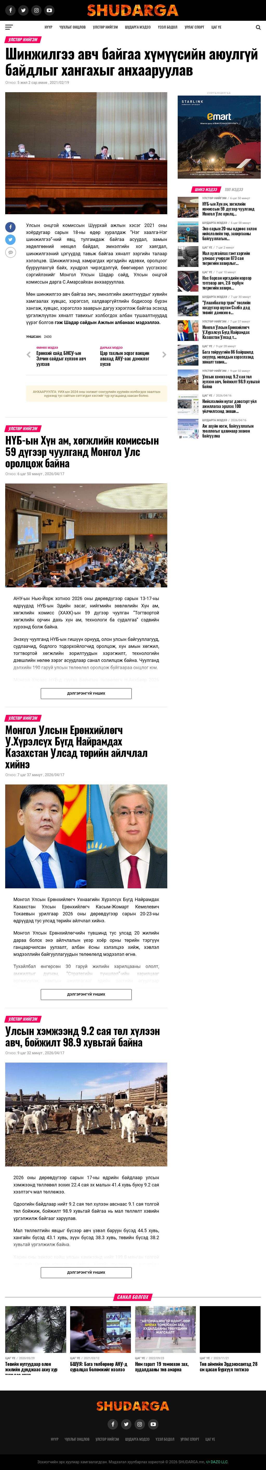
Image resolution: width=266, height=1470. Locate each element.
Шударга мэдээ (138, 27)
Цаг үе (216, 27)
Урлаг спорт (194, 27)
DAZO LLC (217, 1462)
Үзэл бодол (167, 27)
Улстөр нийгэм (105, 27)
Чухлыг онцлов (72, 27)
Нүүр (48, 27)
